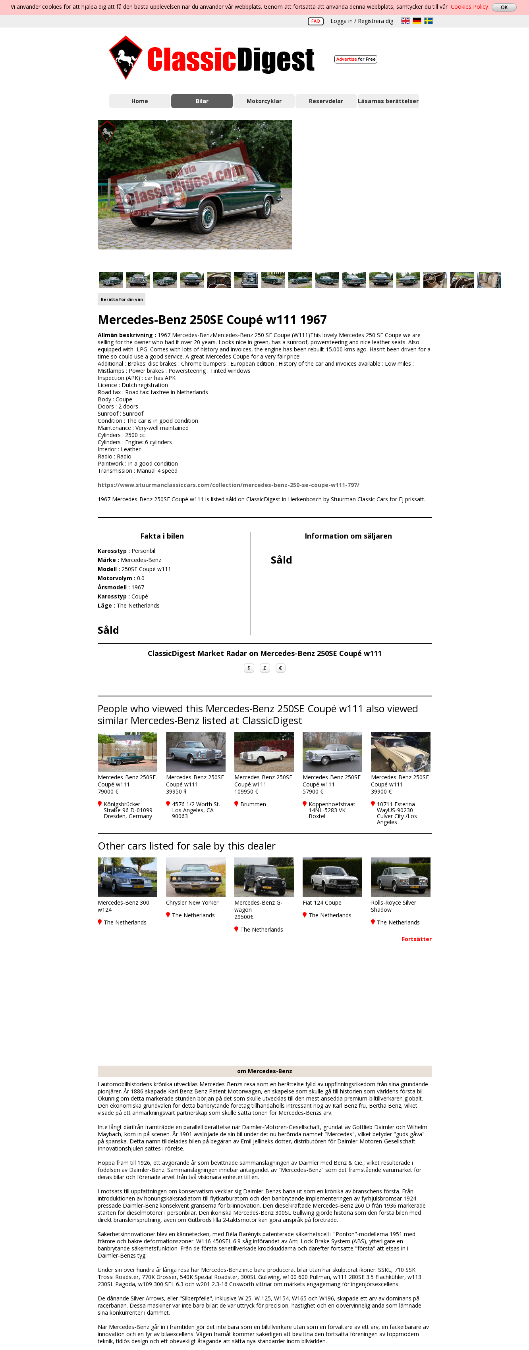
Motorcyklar (264, 101)
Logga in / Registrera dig (361, 21)
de (417, 20)
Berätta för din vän (122, 299)
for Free (356, 59)
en (405, 20)
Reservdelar (326, 101)
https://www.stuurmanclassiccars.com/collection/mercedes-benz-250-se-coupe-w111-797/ (228, 485)
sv (428, 20)
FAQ (315, 21)
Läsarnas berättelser (388, 101)
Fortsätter (417, 939)
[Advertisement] (370, 191)
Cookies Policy (469, 6)
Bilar (202, 101)
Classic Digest (212, 57)
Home (139, 101)
